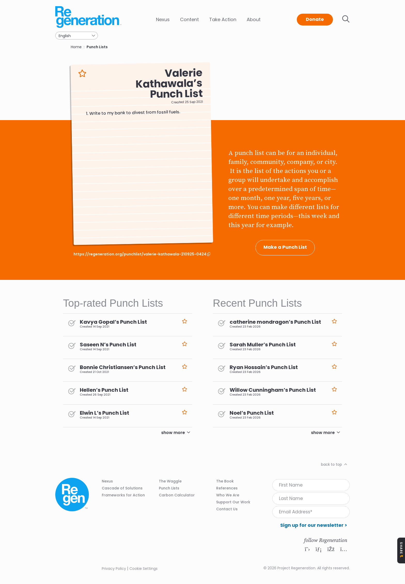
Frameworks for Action (123, 495)
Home (76, 46)
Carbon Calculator (177, 495)
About (254, 19)
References (227, 488)
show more (173, 432)
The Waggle (170, 481)
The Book (225, 481)
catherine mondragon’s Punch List (275, 322)
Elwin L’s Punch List (104, 412)
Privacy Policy (114, 568)
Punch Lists (97, 46)
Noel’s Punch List (252, 412)
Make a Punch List (285, 247)
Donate (315, 19)
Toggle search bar (345, 19)
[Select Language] (76, 35)
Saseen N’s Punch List (108, 344)
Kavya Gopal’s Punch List (113, 322)
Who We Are (227, 495)
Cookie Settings (143, 568)
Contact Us (227, 509)
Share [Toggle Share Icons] (401, 548)
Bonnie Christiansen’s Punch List (123, 367)
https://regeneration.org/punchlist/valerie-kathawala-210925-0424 (140, 254)
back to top (331, 464)
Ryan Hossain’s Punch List (264, 367)
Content (189, 19)
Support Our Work (233, 502)
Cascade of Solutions (122, 488)
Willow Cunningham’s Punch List (273, 390)
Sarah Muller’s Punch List (263, 344)
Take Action (222, 19)
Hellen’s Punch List (104, 390)
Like (82, 73)
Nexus (163, 19)
